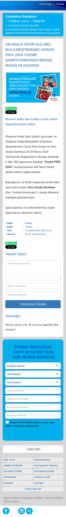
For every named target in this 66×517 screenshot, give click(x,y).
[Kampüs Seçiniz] (33, 366)
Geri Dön (33, 449)
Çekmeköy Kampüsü (20, 16)
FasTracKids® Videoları (46, 465)
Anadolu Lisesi (18, 21)
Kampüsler (45, 3)
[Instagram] (21, 511)
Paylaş (11, 108)
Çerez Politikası (54, 497)
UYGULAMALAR (33, 489)
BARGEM (8, 483)
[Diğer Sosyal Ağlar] (29, 511)
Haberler (39, 21)
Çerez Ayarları (11, 501)
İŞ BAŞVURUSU (42, 460)
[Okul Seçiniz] (33, 374)
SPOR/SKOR (10, 477)
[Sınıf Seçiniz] (33, 382)
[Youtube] (13, 511)
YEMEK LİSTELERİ (13, 465)
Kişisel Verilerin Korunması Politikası (23, 497)
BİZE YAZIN (9, 460)
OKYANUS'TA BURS (44, 471)
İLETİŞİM (38, 483)
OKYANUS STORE (13, 471)
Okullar (60, 3)
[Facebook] (6, 511)
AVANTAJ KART (42, 477)
